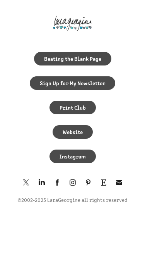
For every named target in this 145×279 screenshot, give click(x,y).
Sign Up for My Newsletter (72, 83)
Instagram (73, 156)
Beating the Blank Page (72, 58)
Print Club (73, 107)
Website (73, 132)
